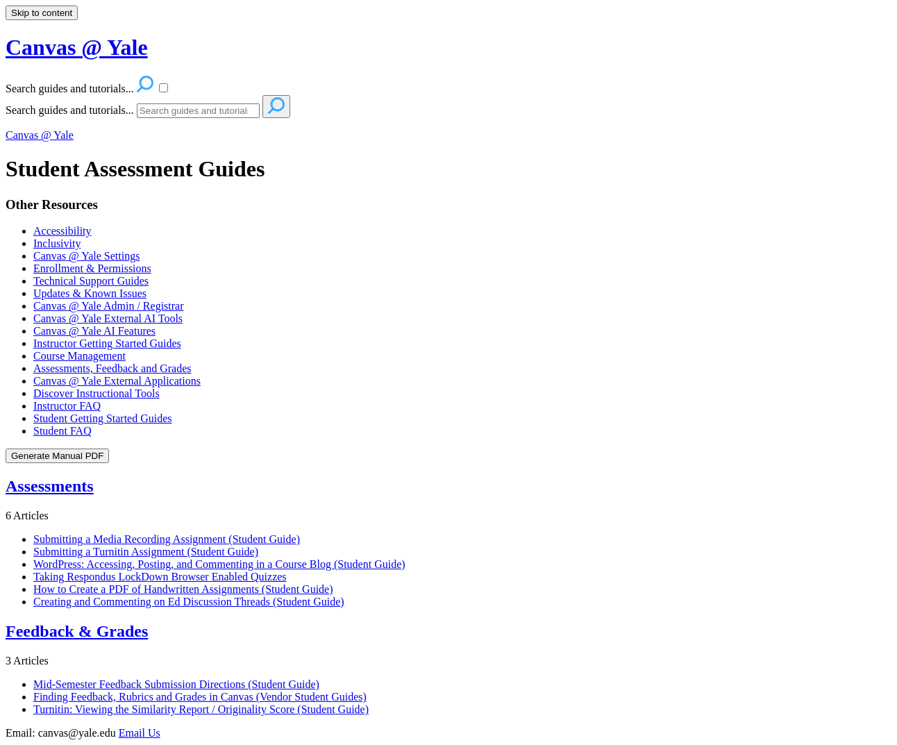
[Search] (198, 110)
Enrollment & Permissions (92, 268)
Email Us (139, 733)
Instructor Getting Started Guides (107, 343)
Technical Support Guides (91, 281)
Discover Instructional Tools (96, 393)
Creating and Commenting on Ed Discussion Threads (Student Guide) (188, 602)
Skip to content (41, 13)
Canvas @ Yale (40, 135)
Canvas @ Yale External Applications (117, 381)
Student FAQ (62, 431)
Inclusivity (57, 243)
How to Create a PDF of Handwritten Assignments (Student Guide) (183, 589)
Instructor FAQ (67, 406)
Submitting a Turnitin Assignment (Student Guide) (145, 552)
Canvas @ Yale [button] (77, 47)
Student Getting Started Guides (102, 418)
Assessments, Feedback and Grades (112, 368)
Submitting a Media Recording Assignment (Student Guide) (166, 539)
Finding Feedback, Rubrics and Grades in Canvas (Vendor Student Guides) (200, 697)
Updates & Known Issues (89, 293)
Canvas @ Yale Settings (86, 256)
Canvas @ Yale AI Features (94, 331)
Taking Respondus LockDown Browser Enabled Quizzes (160, 577)
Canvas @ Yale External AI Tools (108, 318)
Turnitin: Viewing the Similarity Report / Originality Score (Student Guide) (201, 709)
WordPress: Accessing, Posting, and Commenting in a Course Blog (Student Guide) (219, 564)
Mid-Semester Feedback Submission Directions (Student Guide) (176, 684)
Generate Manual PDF (57, 456)
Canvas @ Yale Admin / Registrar (108, 306)
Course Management (79, 356)
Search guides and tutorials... (70, 110)
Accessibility (62, 231)
